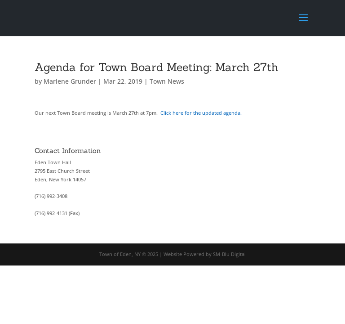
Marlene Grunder (70, 81)
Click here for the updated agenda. (202, 112)
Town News (167, 81)
